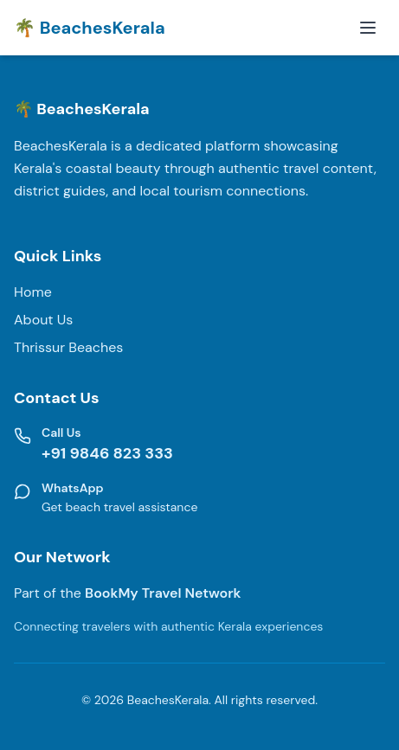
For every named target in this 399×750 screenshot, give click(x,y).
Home (33, 292)
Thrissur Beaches (68, 347)
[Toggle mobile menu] (368, 27)
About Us (43, 320)
